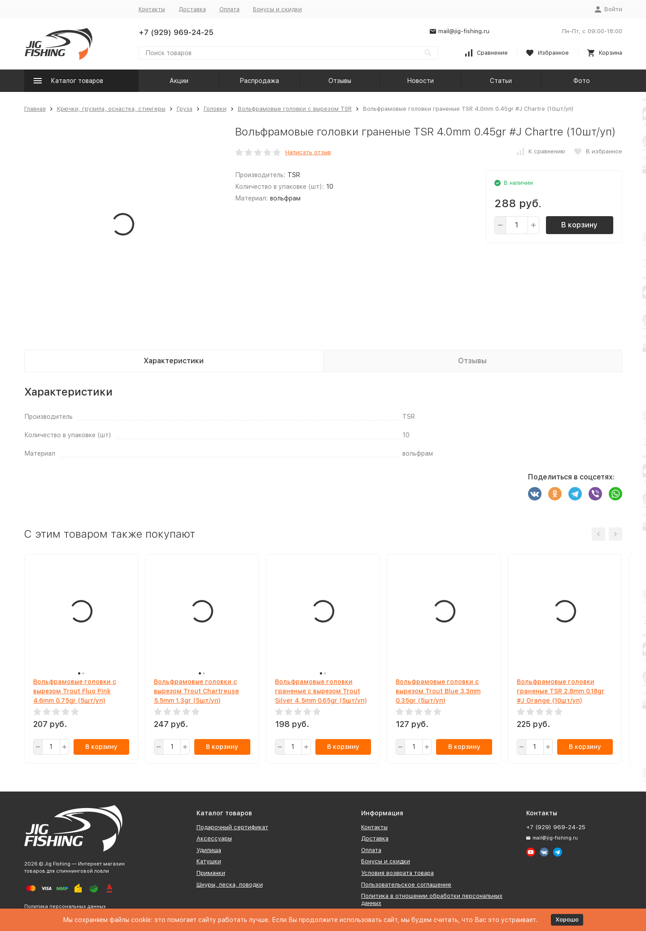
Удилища (208, 850)
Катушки (208, 861)
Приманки (210, 873)
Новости (420, 80)
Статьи (501, 80)
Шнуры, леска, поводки (229, 884)
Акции (179, 80)
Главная (35, 108)
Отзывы (339, 80)
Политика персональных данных (65, 906)
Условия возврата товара (397, 873)
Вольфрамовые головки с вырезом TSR (295, 108)
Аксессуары (214, 838)
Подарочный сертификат (232, 827)
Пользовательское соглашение (406, 884)
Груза (184, 108)
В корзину (579, 225)
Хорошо (567, 919)
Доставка (192, 9)
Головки (215, 108)
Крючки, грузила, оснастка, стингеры (111, 108)
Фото (581, 80)
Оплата (229, 9)
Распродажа (259, 80)
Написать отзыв (308, 152)
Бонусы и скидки (277, 9)
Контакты (152, 9)
